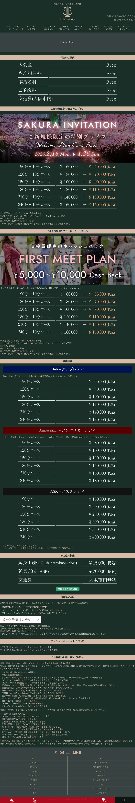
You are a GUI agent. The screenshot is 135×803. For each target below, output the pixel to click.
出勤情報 (31, 27)
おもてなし (48, 27)
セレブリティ (123, 27)
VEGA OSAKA (67, 13)
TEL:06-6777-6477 (124, 19)
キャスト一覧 (18, 27)
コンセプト (78, 27)
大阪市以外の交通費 (67, 589)
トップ (8, 27)
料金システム (64, 27)
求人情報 (108, 27)
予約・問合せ (94, 27)
